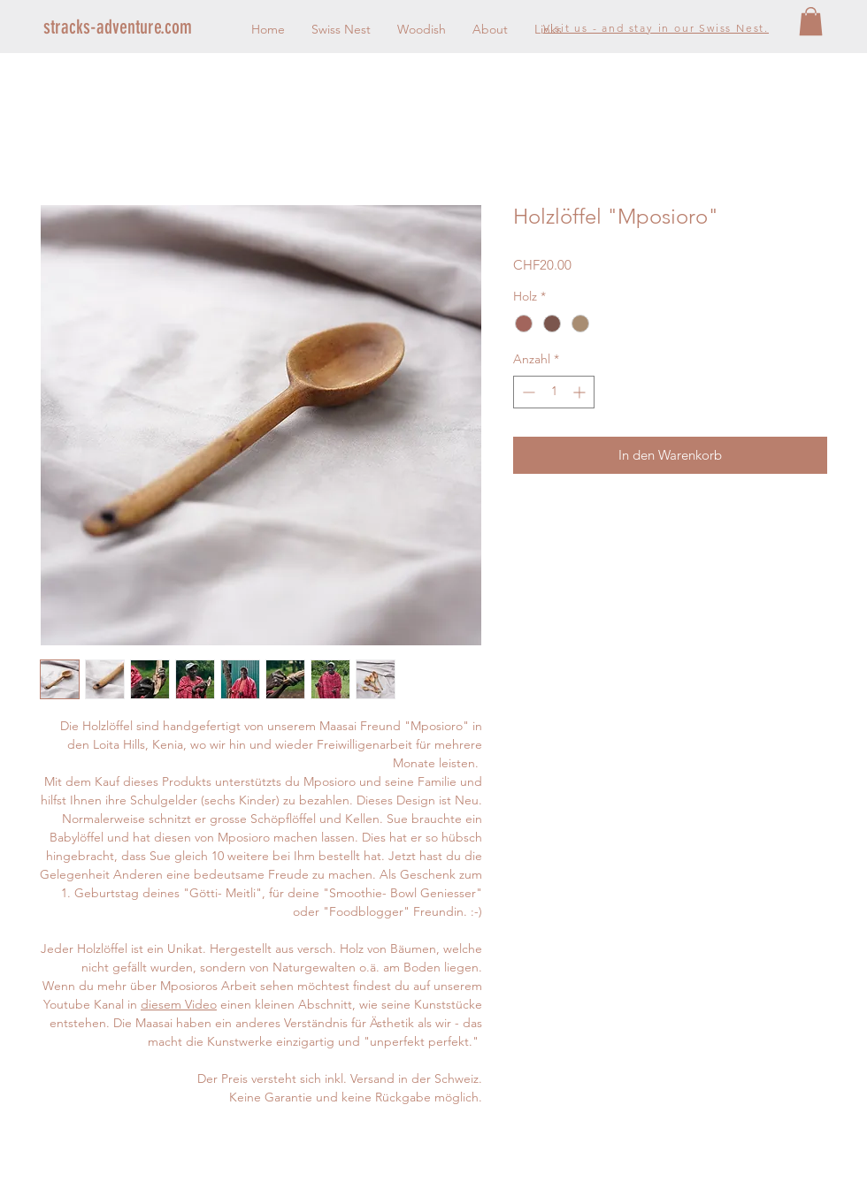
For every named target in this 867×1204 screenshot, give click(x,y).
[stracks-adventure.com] (142, 27)
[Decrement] (527, 392)
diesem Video (179, 1004)
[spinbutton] (554, 392)
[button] (811, 21)
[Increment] (581, 392)
